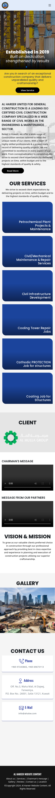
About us (10, 778)
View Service (27, 90)
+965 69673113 (36, 666)
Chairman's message (37, 778)
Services (21, 778)
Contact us (31, 781)
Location (43, 781)
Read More (13, 170)
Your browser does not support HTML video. (27, 478)
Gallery (11, 781)
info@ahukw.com (27, 713)
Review (20, 781)
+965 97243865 (19, 666)
